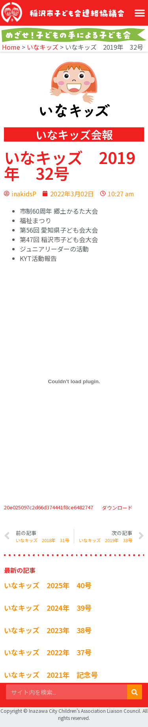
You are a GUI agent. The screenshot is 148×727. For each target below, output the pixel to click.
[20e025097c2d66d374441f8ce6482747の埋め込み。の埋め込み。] (74, 381)
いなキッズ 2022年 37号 (48, 652)
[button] (139, 12)
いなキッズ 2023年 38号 (48, 630)
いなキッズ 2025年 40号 (48, 585)
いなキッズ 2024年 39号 (48, 607)
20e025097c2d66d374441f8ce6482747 (48, 507)
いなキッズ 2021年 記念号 (51, 674)
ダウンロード (117, 507)
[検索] (134, 691)
